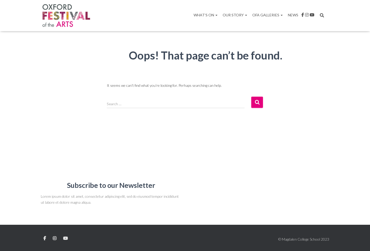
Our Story (235, 15)
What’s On (205, 15)
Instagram (307, 15)
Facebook (45, 239)
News (293, 15)
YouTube (65, 239)
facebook (303, 15)
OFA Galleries (267, 15)
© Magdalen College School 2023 (303, 239)
